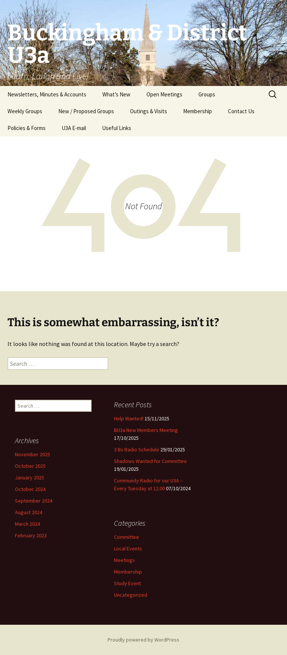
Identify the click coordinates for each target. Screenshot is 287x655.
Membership (197, 111)
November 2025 (32, 454)
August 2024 (28, 512)
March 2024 (27, 523)
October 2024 (30, 489)
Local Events (128, 548)
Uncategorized (130, 594)
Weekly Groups (24, 111)
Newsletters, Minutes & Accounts (46, 94)
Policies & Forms (26, 128)
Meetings (124, 560)
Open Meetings (164, 94)
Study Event (127, 583)
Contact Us (241, 111)
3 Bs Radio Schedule (136, 449)
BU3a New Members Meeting (146, 430)
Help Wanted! (129, 418)
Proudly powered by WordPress (143, 639)
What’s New (116, 94)
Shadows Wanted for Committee (150, 461)
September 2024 (33, 500)
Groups (206, 94)
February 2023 (31, 535)
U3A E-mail (74, 128)
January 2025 (29, 477)
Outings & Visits (148, 111)
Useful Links (116, 128)
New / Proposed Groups (86, 111)
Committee (126, 537)
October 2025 (30, 466)
